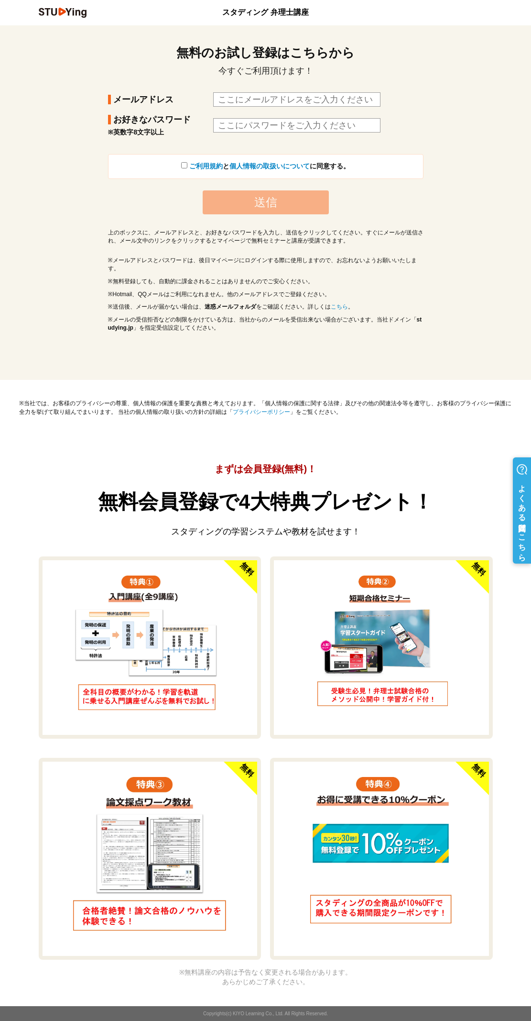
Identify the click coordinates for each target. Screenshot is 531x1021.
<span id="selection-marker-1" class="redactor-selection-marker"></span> (265, 230)
